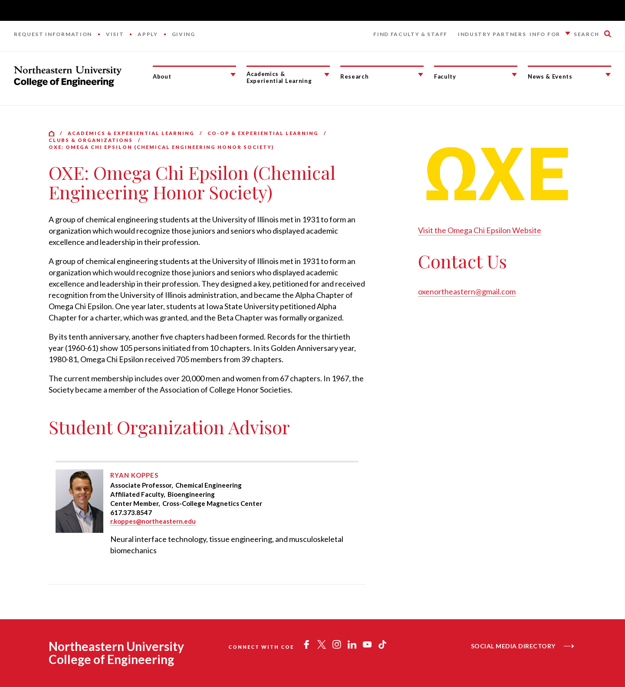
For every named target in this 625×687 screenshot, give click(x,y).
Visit (115, 34)
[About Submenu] (233, 74)
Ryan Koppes (134, 475)
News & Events (550, 76)
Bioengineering (191, 494)
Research (354, 76)
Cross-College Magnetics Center (212, 503)
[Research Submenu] (420, 74)
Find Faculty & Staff (410, 34)
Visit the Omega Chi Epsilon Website (479, 230)
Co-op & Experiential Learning (263, 133)
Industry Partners (492, 34)
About (162, 76)
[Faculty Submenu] (514, 74)
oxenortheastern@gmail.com (467, 291)
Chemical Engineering (208, 485)
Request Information (53, 34)
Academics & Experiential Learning (279, 77)
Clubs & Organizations (91, 140)
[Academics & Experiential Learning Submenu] (326, 74)
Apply (148, 34)
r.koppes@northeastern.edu (153, 521)
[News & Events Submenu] (608, 74)
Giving (183, 34)
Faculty (445, 76)
